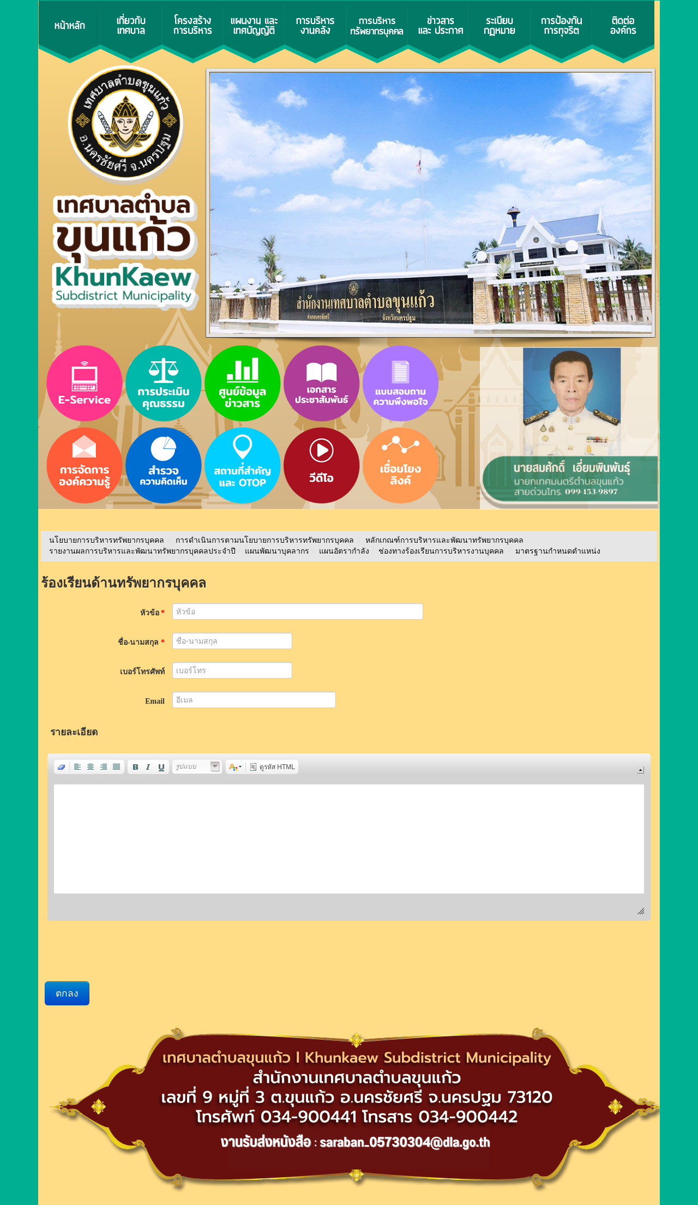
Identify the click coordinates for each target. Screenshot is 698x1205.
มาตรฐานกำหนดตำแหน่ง (559, 551)
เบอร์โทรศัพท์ (142, 672)
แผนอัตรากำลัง (344, 551)
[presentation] (127, 952)
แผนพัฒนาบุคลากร (277, 551)
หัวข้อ (152, 613)
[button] (61, 767)
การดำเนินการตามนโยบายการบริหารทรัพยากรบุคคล (265, 540)
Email (155, 701)
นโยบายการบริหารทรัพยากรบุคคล (106, 540)
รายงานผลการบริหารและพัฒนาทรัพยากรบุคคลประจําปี (142, 551)
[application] (349, 837)
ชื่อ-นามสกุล (141, 642)
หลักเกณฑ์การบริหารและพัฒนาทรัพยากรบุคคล (444, 540)
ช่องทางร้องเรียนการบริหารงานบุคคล (442, 551)
